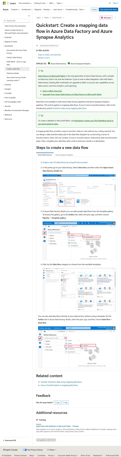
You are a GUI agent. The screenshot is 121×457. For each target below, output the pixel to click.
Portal (94, 9)
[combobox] (16, 21)
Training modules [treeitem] (13, 73)
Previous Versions (20, 455)
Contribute (41, 455)
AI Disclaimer (6, 455)
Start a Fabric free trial (52, 91)
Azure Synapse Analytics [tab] (64, 155)
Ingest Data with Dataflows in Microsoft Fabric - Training (57, 426)
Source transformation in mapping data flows (59, 385)
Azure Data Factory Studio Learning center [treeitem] (16, 78)
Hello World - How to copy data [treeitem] (16, 63)
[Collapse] (28, 16)
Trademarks (97, 455)
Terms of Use (85, 455)
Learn (39, 17)
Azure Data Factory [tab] (45, 155)
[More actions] (115, 18)
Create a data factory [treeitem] (14, 57)
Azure (46, 17)
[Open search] (110, 3)
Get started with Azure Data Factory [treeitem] (17, 51)
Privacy (50, 455)
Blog (31, 455)
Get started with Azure (108, 9)
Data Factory (57, 17)
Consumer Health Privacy (67, 455)
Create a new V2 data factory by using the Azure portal (65, 162)
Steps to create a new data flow (49, 55)
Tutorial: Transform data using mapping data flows (61, 382)
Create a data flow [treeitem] (13, 69)
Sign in (115, 3)
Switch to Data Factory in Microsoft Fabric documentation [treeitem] (16, 31)
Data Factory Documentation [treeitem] (15, 26)
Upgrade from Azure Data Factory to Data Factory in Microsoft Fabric (72, 94)
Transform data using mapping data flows (69, 108)
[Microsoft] (4, 3)
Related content (44, 58)
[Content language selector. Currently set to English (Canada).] (10, 450)
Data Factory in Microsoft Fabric (51, 76)
